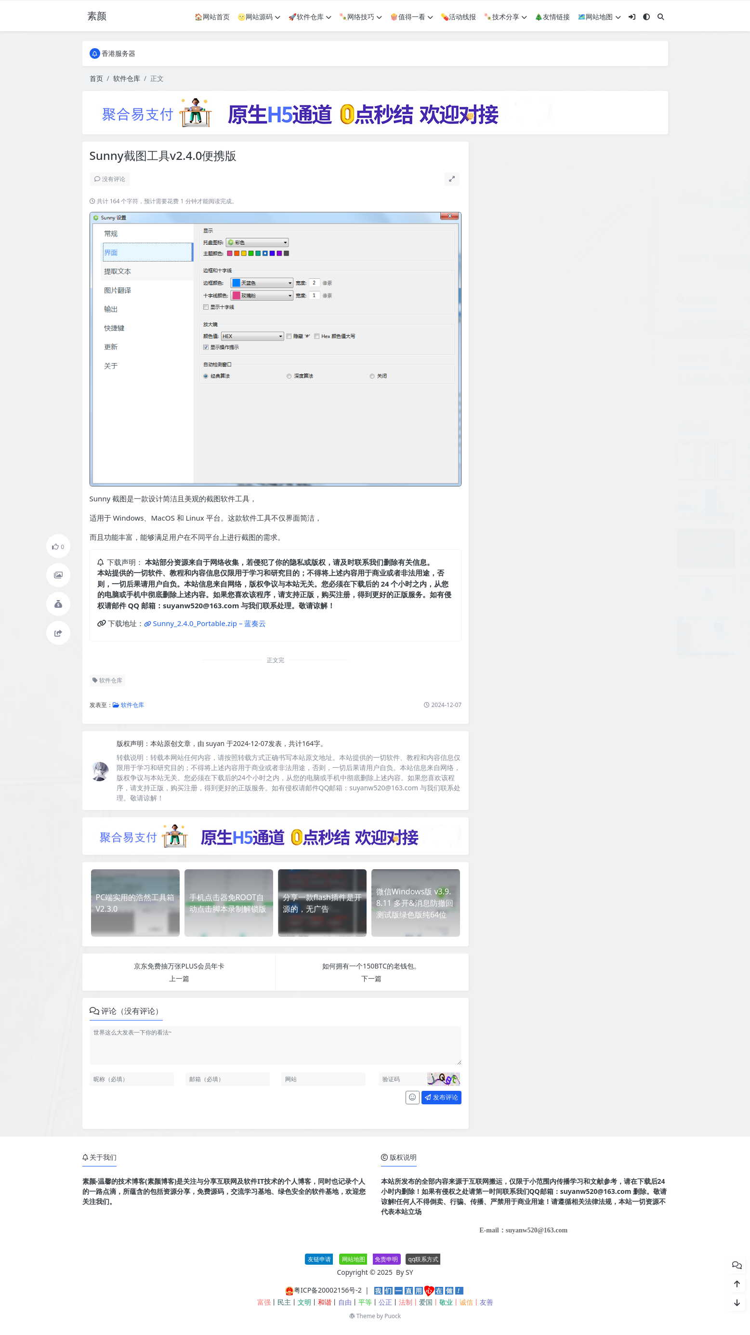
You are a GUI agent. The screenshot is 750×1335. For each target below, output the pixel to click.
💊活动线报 (458, 16)
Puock (392, 1316)
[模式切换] (646, 16)
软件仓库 (126, 78)
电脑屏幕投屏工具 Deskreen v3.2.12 (599, 577)
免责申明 (386, 1259)
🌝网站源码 (258, 16)
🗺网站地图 (599, 16)
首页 (96, 78)
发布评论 (441, 1097)
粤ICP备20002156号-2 (328, 1290)
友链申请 (319, 1259)
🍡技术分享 (505, 16)
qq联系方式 (423, 1259)
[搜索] (661, 16)
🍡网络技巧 (360, 16)
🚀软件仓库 (309, 16)
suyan (216, 743)
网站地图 (353, 1259)
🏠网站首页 (212, 16)
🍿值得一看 (411, 16)
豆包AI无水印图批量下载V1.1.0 (591, 489)
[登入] (632, 16)
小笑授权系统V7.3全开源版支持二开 (598, 445)
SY (409, 1272)
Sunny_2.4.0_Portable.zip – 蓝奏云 (209, 623)
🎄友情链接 (552, 16)
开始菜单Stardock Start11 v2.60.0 (596, 621)
